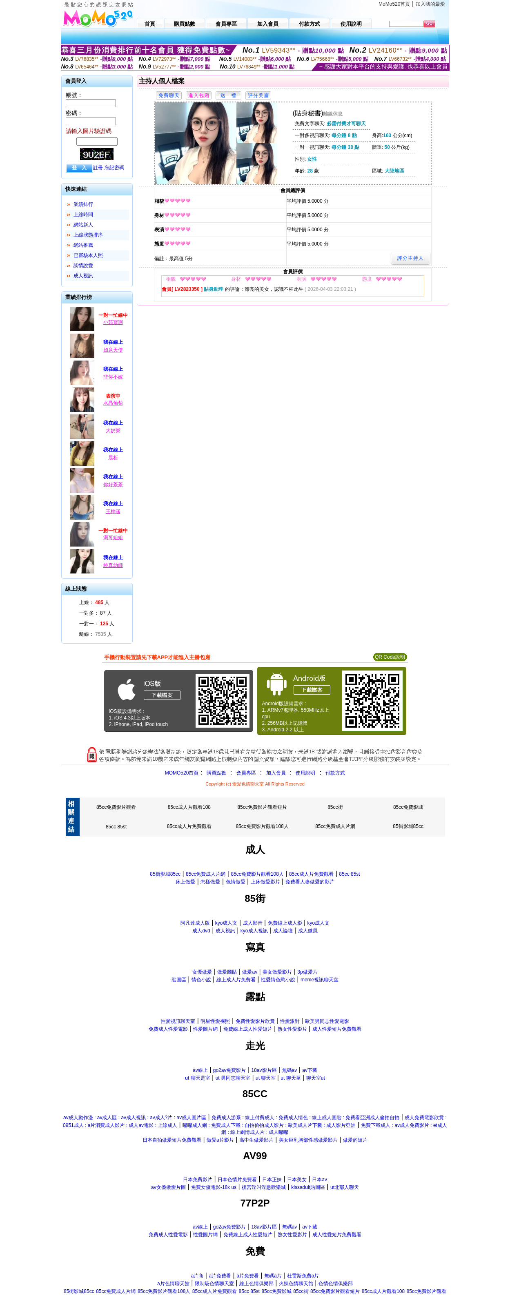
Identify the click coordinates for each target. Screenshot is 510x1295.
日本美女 (297, 1179)
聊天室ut (315, 1078)
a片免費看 (220, 1276)
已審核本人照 (88, 255)
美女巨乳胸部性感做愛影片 (308, 1140)
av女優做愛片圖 (168, 1187)
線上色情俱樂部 (256, 1283)
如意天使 (113, 350)
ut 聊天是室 (197, 1078)
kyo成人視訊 (254, 931)
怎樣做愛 (210, 882)
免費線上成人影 (285, 923)
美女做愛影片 (277, 972)
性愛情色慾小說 (278, 980)
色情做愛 (235, 882)
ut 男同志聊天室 (233, 1078)
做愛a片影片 (220, 1140)
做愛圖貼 (227, 972)
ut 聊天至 (291, 1078)
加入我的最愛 (430, 4)
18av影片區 (263, 1070)
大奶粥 (113, 431)
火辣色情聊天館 (296, 1283)
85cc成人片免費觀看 (189, 826)
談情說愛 (83, 265)
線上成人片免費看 (236, 980)
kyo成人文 (226, 923)
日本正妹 (272, 1179)
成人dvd (201, 931)
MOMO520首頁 (182, 773)
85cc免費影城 (408, 807)
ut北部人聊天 (344, 1187)
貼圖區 (178, 980)
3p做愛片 (307, 972)
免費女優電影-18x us (213, 1187)
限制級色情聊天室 (214, 1283)
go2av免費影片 (229, 1070)
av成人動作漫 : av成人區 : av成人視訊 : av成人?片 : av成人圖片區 (134, 1117)
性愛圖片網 (205, 1029)
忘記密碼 (114, 167)
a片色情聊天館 (173, 1283)
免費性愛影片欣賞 (255, 1021)
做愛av (249, 972)
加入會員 (276, 773)
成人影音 (253, 923)
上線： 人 (94, 602)
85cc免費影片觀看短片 (262, 807)
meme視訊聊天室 (320, 980)
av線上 (200, 1070)
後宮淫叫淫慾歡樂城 (264, 1187)
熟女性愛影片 (292, 1029)
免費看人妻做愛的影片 (309, 882)
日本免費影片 (197, 1179)
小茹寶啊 (113, 322)
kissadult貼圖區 (308, 1187)
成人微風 (308, 931)
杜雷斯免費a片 (303, 1276)
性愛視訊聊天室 (178, 1021)
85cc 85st (116, 827)
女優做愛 (202, 972)
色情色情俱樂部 (335, 1283)
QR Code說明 (390, 657)
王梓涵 (113, 511)
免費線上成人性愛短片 (247, 1029)
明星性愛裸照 (215, 1021)
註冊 (98, 167)
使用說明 (305, 773)
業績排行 (83, 204)
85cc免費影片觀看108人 (262, 826)
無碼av (289, 1070)
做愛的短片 (355, 1140)
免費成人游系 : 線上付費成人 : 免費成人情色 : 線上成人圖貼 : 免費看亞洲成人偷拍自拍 (305, 1117)
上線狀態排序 (88, 235)
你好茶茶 (113, 484)
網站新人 (83, 225)
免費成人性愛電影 (168, 1029)
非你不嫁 (113, 377)
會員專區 (246, 773)
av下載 (309, 1070)
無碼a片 (273, 1276)
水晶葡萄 (113, 403)
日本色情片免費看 (237, 1179)
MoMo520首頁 (394, 4)
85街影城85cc (408, 826)
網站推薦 (83, 245)
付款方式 (335, 773)
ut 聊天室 (266, 1078)
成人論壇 (283, 931)
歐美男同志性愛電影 (327, 1021)
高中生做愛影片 (256, 1140)
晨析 (113, 457)
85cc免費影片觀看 (116, 807)
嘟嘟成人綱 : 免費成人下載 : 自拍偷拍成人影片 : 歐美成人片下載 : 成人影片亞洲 (269, 1125)
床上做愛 (185, 882)
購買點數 (215, 773)
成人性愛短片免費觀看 (336, 1029)
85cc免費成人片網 (335, 826)
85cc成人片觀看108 (189, 807)
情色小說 (201, 980)
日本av (319, 1179)
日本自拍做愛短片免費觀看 (172, 1140)
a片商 (197, 1276)
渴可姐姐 (113, 537)
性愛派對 (290, 1021)
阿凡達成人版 (195, 923)
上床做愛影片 (265, 882)
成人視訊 (83, 276)
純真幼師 (113, 565)
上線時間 (83, 214)
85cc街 (335, 807)
